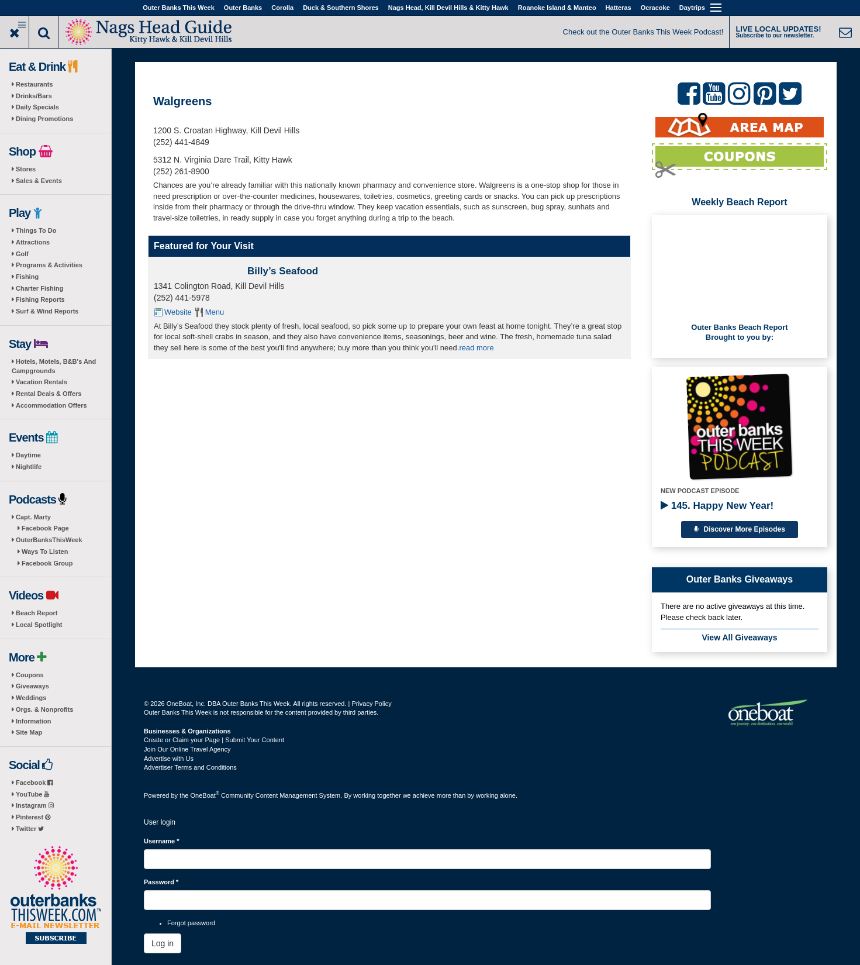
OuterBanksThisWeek (49, 539)
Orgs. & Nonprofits (44, 709)
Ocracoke (655, 7)
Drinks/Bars (34, 95)
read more (476, 347)
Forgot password (191, 922)
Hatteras (618, 7)
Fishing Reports (40, 299)
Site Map (29, 732)
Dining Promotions (44, 118)
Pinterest (33, 817)
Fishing (27, 276)
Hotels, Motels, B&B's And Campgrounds (54, 366)
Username (161, 841)
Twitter (30, 828)
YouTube (32, 794)
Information (33, 721)
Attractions (33, 242)
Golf (22, 253)
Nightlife (29, 466)
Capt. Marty (33, 517)
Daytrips (692, 7)
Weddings (31, 697)
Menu (215, 312)
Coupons (30, 674)
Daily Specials (37, 107)
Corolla (282, 7)
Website (178, 312)
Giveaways (32, 686)
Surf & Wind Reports (47, 311)
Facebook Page (45, 528)
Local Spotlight (39, 624)
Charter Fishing (39, 288)
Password (161, 881)
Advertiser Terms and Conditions (190, 767)
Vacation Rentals (41, 381)
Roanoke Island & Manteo (557, 7)
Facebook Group (47, 563)
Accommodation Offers (51, 405)
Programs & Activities (49, 264)
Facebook (34, 782)
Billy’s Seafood (282, 271)
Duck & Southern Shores (341, 7)
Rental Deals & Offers (48, 393)
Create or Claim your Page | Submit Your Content (214, 739)
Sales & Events (39, 180)
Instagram (35, 805)
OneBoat (205, 795)
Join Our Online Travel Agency (187, 749)
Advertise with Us (169, 758)
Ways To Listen (45, 551)
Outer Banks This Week (179, 7)
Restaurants (34, 84)
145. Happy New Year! (717, 505)
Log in (162, 943)
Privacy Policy (371, 703)
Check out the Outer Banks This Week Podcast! (643, 31)
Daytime (28, 455)
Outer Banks (243, 7)
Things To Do (36, 230)
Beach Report (37, 612)
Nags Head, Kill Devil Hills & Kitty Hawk (448, 7)
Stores (26, 169)
